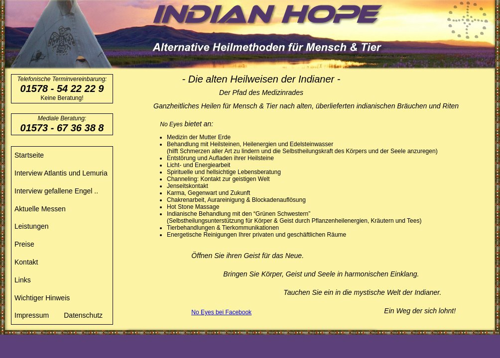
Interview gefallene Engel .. (56, 191)
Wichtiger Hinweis (42, 298)
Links (22, 280)
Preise (24, 244)
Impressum (31, 315)
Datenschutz (83, 315)
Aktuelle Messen (40, 209)
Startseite (29, 155)
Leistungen (31, 226)
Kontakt (26, 262)
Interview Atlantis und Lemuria (61, 173)
